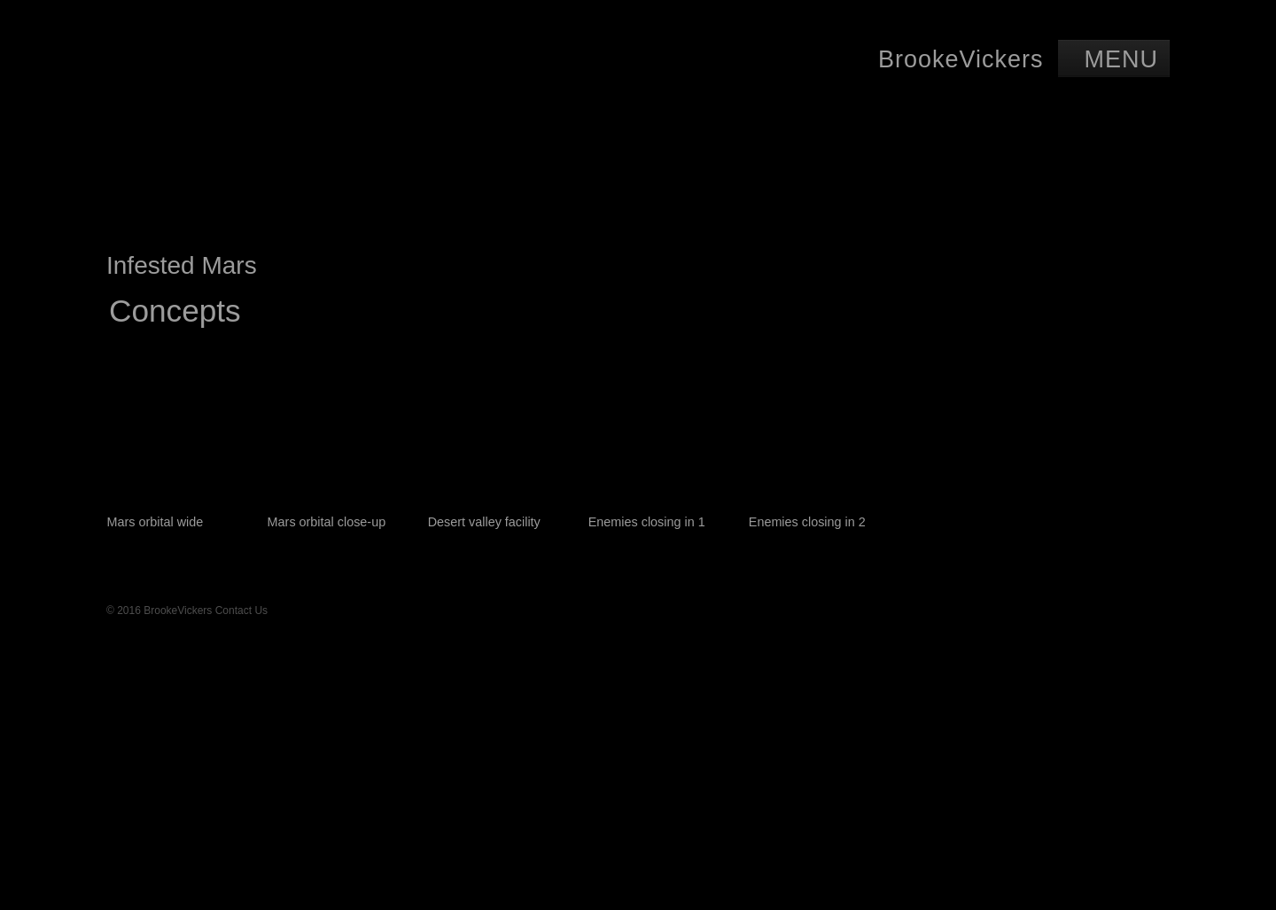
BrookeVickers (961, 59)
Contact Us (241, 610)
